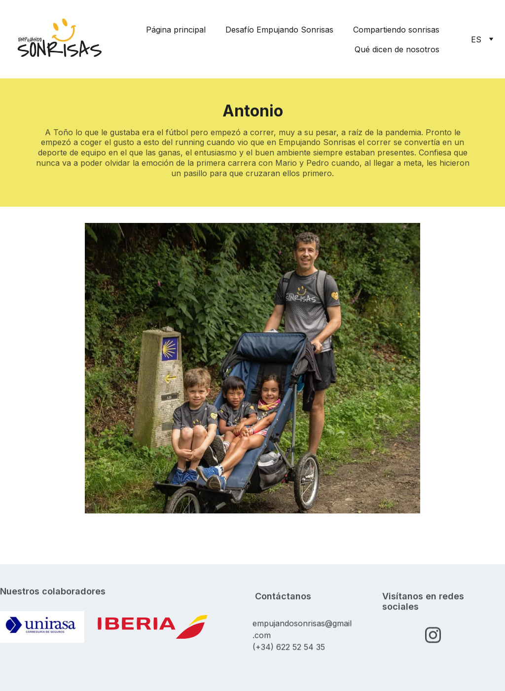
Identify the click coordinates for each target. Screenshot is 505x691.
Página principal (176, 30)
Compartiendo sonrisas (396, 30)
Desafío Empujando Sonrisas (279, 30)
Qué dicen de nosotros (397, 49)
